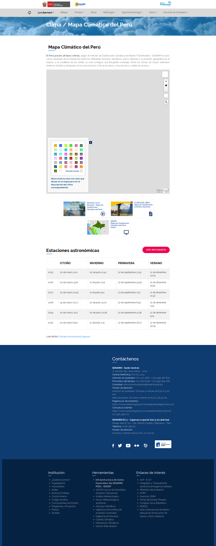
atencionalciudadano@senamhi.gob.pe (143, 384)
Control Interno (59, 496)
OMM (142, 493)
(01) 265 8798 (143, 381)
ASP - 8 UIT (146, 480)
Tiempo (78, 12)
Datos (152, 12)
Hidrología (108, 12)
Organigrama (58, 483)
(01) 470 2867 (143, 378)
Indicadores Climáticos (107, 523)
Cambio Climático (105, 519)
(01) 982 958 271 (120, 414)
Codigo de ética (60, 499)
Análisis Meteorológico (107, 496)
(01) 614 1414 (138, 374)
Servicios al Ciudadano (175, 12)
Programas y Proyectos (64, 506)
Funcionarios (58, 486)
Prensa (55, 509)
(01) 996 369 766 (161, 381)
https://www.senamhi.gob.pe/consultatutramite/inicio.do (141, 411)
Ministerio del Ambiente (152, 489)
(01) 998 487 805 (161, 378)
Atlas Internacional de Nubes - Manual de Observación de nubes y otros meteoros (155, 513)
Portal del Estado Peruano (153, 499)
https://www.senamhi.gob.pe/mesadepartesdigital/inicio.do (143, 404)
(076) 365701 (129, 426)
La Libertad (45, 12)
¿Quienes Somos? (61, 480)
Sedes (55, 489)
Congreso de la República (153, 503)
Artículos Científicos (106, 506)
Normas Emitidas (60, 493)
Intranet (56, 513)
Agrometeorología (131, 12)
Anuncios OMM (147, 496)
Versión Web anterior (106, 526)
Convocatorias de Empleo (65, 503)
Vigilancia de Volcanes (107, 516)
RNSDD (144, 506)
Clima (93, 12)
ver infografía (156, 250)
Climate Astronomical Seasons (74, 336)
